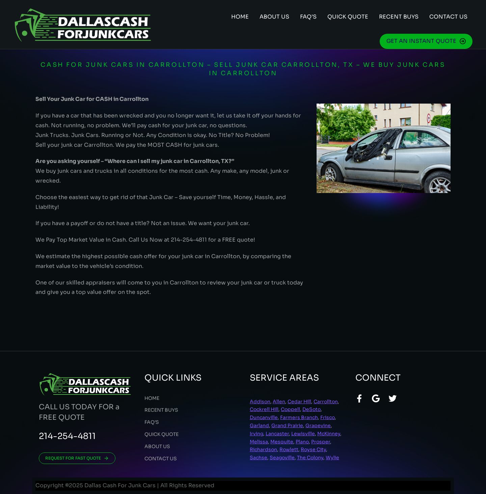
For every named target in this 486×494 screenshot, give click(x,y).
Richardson (263, 449)
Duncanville (264, 417)
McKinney (328, 434)
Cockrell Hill (264, 409)
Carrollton (326, 402)
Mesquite (281, 442)
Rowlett (288, 449)
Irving (256, 434)
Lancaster (277, 434)
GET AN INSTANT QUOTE (426, 41)
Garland (259, 425)
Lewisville (303, 434)
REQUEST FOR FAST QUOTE (77, 458)
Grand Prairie (287, 425)
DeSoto (311, 409)
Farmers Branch (299, 417)
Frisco (327, 417)
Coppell (290, 409)
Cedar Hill (299, 402)
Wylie (332, 458)
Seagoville (282, 458)
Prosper (320, 442)
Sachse (258, 458)
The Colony (310, 458)
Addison (260, 402)
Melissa (259, 442)
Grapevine (318, 425)
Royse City (313, 449)
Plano (302, 442)
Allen (279, 402)
